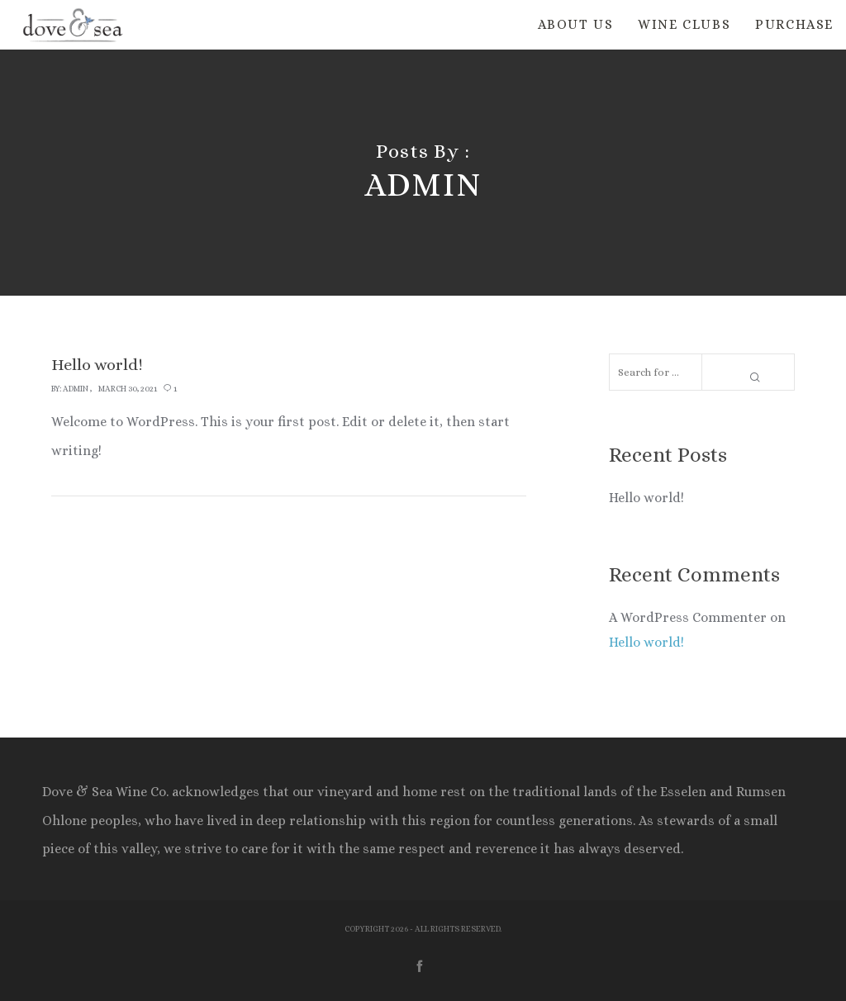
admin (75, 388)
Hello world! (646, 497)
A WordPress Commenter (688, 617)
